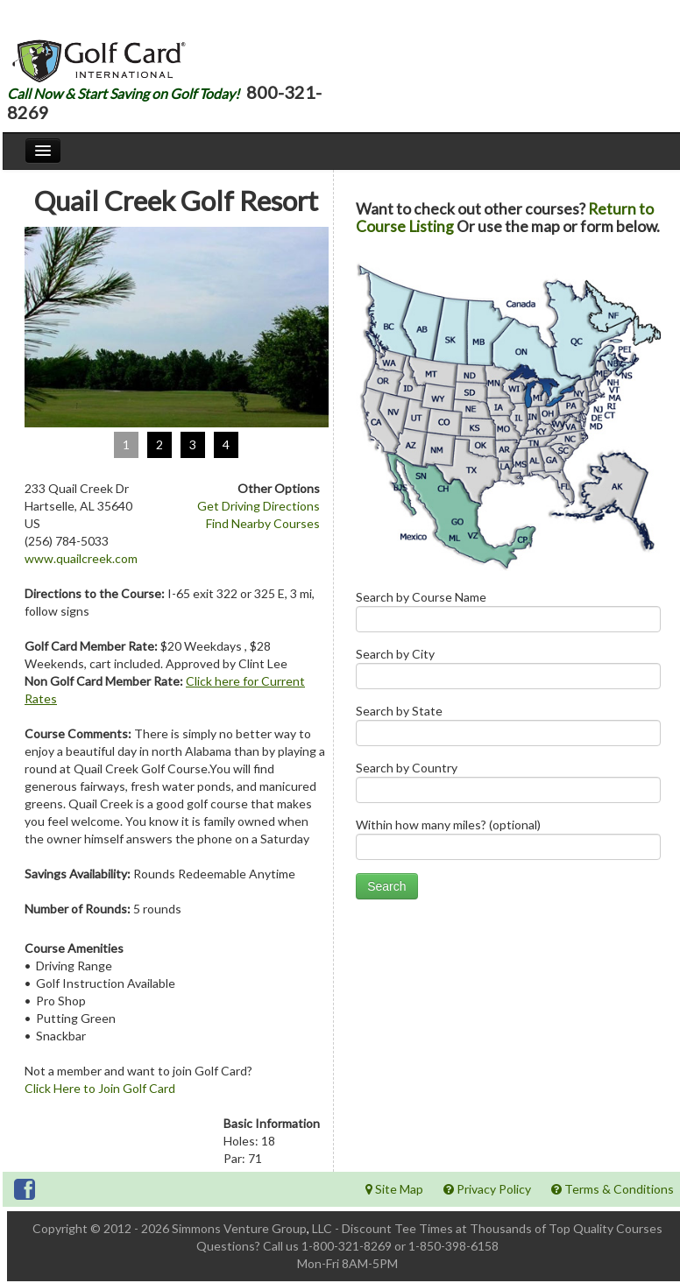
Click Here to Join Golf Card (100, 1088)
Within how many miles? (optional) (508, 843)
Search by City (508, 672)
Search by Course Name (508, 615)
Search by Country (508, 786)
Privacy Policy (487, 1188)
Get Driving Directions (258, 505)
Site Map (394, 1188)
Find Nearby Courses (263, 523)
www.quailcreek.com (81, 558)
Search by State (508, 729)
